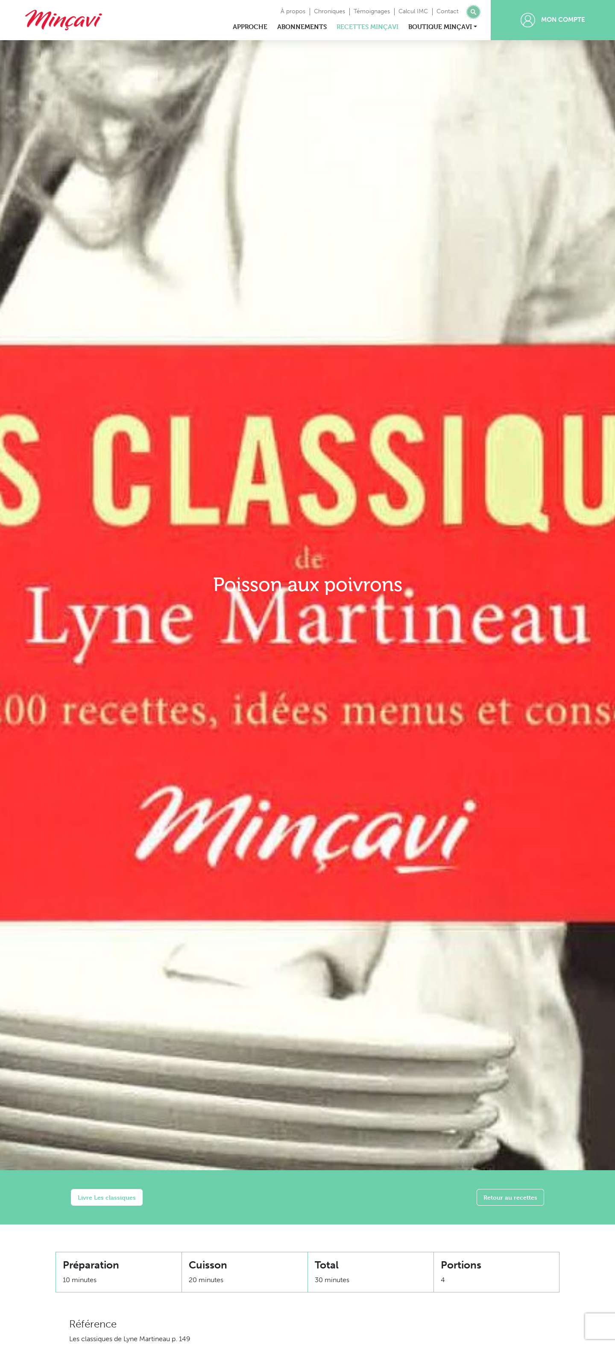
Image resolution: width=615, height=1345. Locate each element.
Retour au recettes (510, 1197)
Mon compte (553, 20)
